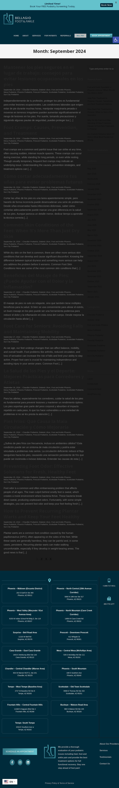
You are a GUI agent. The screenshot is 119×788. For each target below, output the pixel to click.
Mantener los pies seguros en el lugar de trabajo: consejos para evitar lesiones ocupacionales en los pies (43, 75)
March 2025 (92, 235)
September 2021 (94, 287)
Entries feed (92, 384)
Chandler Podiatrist (30, 90)
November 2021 (94, 276)
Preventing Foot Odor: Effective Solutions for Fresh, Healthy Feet (40, 469)
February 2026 (93, 184)
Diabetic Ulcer (44, 90)
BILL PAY (80, 36)
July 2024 (91, 266)
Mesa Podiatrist (10, 92)
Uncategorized (93, 361)
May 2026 (91, 169)
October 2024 (93, 251)
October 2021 (93, 281)
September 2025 (94, 210)
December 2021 (94, 271)
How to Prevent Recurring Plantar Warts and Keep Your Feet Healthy (41, 514)
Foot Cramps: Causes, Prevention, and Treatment (40, 130)
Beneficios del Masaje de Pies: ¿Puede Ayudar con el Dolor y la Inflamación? (38, 281)
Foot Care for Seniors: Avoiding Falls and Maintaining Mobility (43, 329)
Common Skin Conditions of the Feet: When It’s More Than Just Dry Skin (41, 230)
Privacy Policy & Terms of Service (59, 783)
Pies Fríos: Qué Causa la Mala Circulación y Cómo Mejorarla (36, 424)
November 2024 (94, 246)
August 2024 (92, 261)
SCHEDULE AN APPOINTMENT (20, 752)
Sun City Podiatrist (11, 94)
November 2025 (94, 199)
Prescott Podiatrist (40, 92)
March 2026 (92, 179)
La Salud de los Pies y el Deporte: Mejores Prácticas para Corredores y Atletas (44, 376)
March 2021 (92, 292)
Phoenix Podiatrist (24, 92)
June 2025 (92, 225)
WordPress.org (93, 394)
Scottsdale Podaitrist (57, 92)
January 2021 (93, 297)
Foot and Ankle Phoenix (61, 90)
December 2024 (94, 240)
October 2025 (93, 205)
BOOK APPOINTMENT (101, 36)
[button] (116, 40)
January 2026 (93, 189)
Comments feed (94, 389)
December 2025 (94, 194)
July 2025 (91, 220)
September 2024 (94, 256)
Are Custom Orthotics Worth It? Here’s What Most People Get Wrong (100, 137)
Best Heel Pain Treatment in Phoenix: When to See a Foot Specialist (100, 112)
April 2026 (91, 174)
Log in (90, 379)
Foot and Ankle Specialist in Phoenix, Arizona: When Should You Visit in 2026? (101, 90)
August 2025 (92, 215)
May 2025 (91, 230)
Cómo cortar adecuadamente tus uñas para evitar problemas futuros (43, 179)
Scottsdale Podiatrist (75, 92)
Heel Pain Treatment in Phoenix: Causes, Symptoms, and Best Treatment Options (100, 101)
